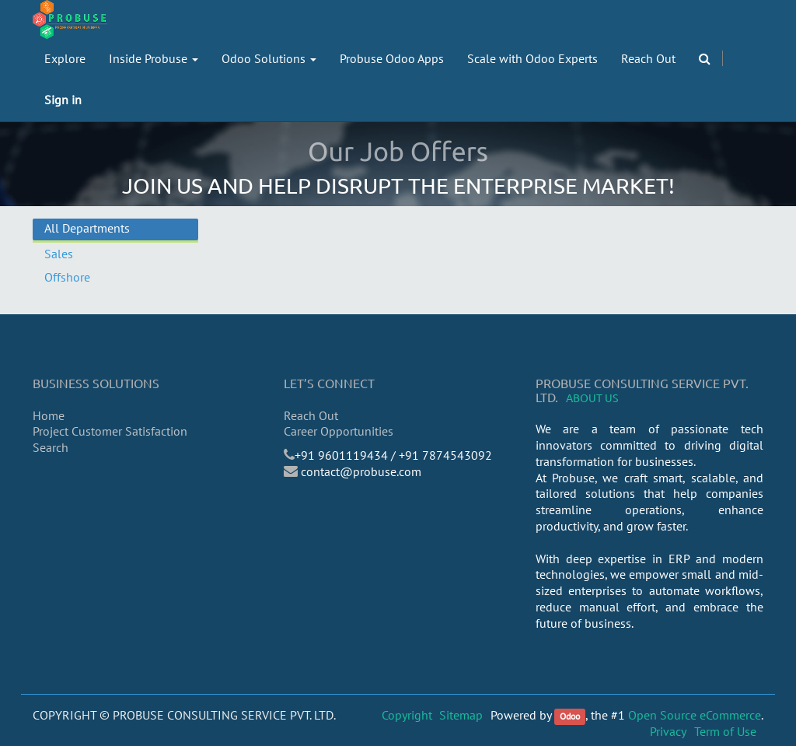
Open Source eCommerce (694, 715)
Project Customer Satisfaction (110, 431)
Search (50, 447)
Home (49, 415)
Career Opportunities (338, 431)
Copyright (407, 715)
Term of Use (725, 731)
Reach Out (311, 415)
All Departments (87, 228)
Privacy (668, 731)
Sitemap (461, 715)
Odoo (570, 716)
